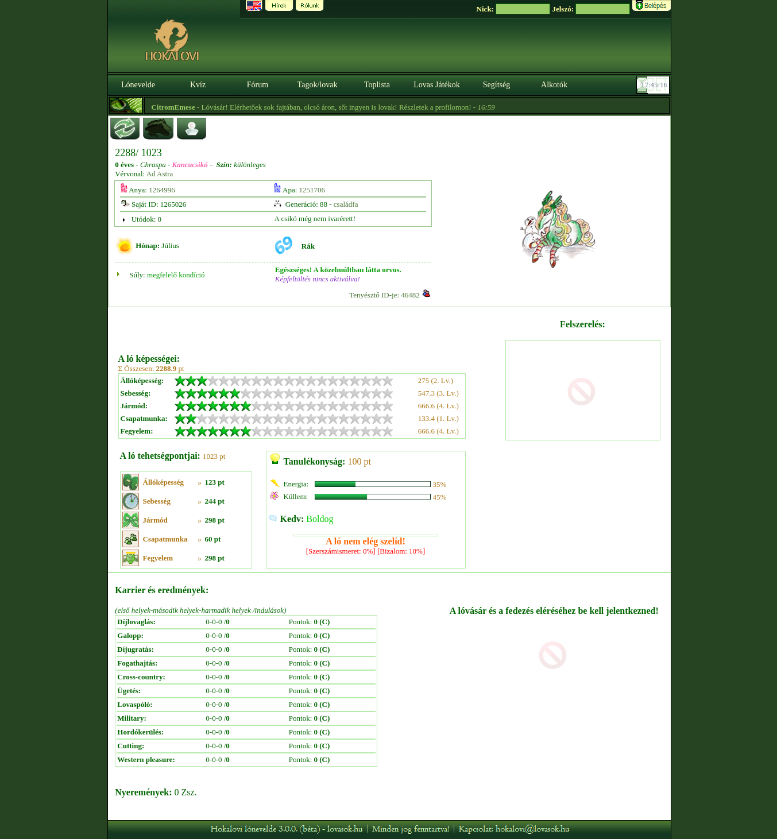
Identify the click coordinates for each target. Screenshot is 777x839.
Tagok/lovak (317, 84)
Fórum (257, 84)
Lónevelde (138, 84)
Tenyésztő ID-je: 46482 (384, 295)
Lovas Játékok (436, 84)
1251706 (312, 189)
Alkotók (554, 84)
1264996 (162, 189)
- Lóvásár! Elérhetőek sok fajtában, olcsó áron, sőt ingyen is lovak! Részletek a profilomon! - (336, 107)
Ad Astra (159, 173)
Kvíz (198, 84)
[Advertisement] (310, 326)
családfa (346, 204)
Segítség (496, 84)
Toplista (377, 84)
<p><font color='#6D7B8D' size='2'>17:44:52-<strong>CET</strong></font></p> (654, 85)
